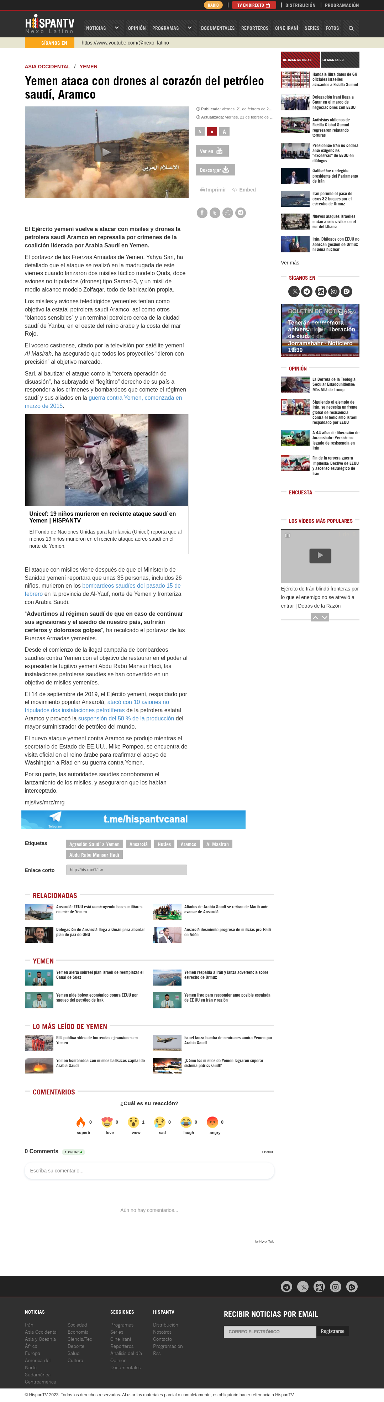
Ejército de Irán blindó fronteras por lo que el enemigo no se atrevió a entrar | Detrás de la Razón (320, 597)
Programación (342, 5)
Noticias (96, 27)
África (31, 1345)
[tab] (300, 60)
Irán (29, 1324)
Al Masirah (217, 843)
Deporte (76, 1345)
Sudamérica (38, 1374)
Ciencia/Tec (80, 1338)
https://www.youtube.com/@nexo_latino (125, 43)
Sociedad (77, 1324)
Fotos (332, 27)
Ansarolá (139, 843)
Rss (157, 1352)
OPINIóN (137, 27)
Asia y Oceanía (40, 1338)
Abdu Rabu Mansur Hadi (94, 854)
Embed (243, 190)
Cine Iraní (286, 27)
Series (312, 27)
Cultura (75, 1360)
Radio (213, 5)
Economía (78, 1331)
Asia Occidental (41, 1331)
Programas (165, 27)
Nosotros (162, 1331)
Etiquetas (36, 843)
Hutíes (164, 843)
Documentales (218, 27)
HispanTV (50, 23)
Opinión (118, 1360)
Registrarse (332, 1330)
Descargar (215, 169)
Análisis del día (126, 1352)
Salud (74, 1352)
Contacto (162, 1338)
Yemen (89, 66)
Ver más (290, 263)
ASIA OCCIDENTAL (47, 66)
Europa (32, 1352)
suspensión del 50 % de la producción (126, 718)
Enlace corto (40, 870)
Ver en (212, 150)
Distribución (300, 5)
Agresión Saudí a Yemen (94, 843)
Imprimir (212, 190)
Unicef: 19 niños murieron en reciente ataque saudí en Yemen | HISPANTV (103, 517)
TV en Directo (254, 5)
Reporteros (255, 27)
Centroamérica (40, 1381)
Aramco (188, 843)
